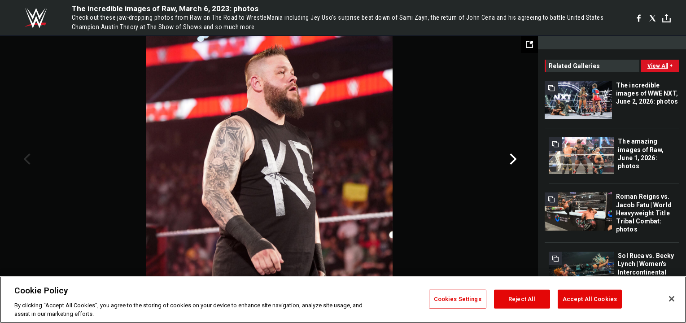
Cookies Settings (457, 299)
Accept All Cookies (590, 299)
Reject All (521, 299)
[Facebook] (639, 17)
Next (512, 159)
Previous (26, 159)
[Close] (672, 299)
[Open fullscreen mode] (529, 44)
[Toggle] (666, 18)
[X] (653, 17)
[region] (343, 299)
